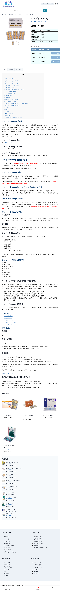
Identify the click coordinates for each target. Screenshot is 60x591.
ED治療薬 (6, 536)
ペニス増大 (7, 538)
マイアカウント (38, 566)
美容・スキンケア (9, 547)
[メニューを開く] (44, 4)
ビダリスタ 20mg (28, 416)
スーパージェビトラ (9, 325)
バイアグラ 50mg (48, 416)
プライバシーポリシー (40, 543)
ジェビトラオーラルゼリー (11, 323)
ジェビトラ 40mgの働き (10, 89)
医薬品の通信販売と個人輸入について (15, 118)
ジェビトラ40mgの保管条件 (13, 106)
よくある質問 (37, 564)
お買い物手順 (37, 538)
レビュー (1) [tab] (20, 70)
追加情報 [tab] (11, 70)
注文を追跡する (38, 541)
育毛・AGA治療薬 (9, 545)
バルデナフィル (8, 143)
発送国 (7, 112)
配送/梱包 (6, 110)
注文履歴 (36, 571)
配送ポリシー (8, 564)
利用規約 (36, 545)
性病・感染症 (8, 549)
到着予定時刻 (9, 114)
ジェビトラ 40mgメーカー (12, 83)
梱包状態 (7, 116)
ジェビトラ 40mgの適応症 (10, 93)
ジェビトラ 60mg (9, 321)
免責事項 (6, 573)
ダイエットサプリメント (11, 551)
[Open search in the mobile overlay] (30, 10)
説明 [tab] (5, 70)
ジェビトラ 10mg (9, 317)
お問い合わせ (37, 562)
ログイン (51, 3)
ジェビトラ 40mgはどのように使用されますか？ (16, 91)
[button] (27, 17)
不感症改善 (7, 543)
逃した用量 (8, 97)
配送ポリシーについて (9, 374)
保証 (5, 571)
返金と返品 (7, 569)
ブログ (6, 575)
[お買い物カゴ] (56, 4)
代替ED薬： (6, 108)
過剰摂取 (7, 99)
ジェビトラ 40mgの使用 (11, 85)
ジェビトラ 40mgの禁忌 (11, 100)
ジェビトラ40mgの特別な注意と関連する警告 (17, 104)
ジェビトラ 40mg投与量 (10, 95)
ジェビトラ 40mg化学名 (11, 81)
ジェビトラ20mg (8, 319)
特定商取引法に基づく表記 (41, 547)
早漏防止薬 (7, 541)
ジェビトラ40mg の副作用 (10, 102)
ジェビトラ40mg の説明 (10, 79)
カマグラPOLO (8, 416)
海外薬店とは (37, 536)
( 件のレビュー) (42, 21)
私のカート (37, 569)
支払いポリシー (8, 562)
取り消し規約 (8, 566)
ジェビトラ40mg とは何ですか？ (12, 87)
